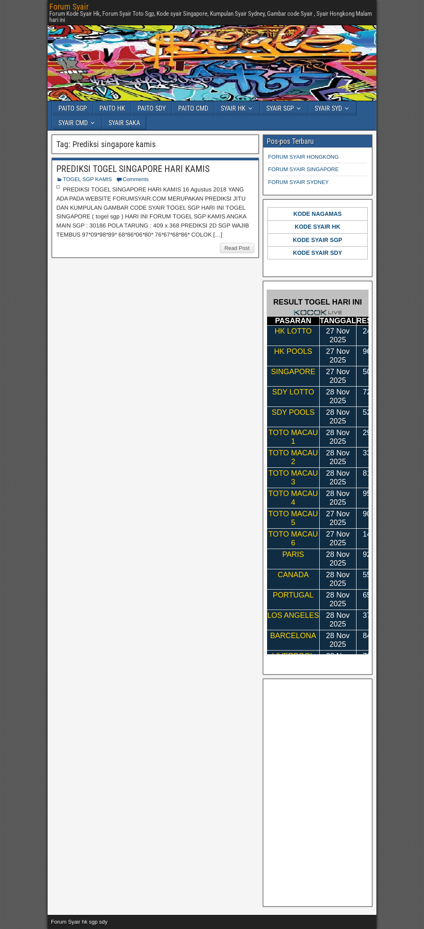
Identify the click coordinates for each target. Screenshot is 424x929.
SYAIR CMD (73, 123)
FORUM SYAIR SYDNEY (298, 182)
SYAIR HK (233, 108)
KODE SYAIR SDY (317, 252)
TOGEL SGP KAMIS (87, 179)
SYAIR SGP (280, 108)
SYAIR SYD (328, 108)
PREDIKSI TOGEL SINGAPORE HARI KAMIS (133, 169)
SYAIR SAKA (124, 123)
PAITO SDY (151, 108)
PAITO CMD (193, 108)
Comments (136, 179)
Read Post (237, 248)
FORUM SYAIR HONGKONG (303, 157)
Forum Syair (69, 7)
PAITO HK (112, 108)
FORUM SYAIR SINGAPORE (303, 169)
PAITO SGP (72, 108)
